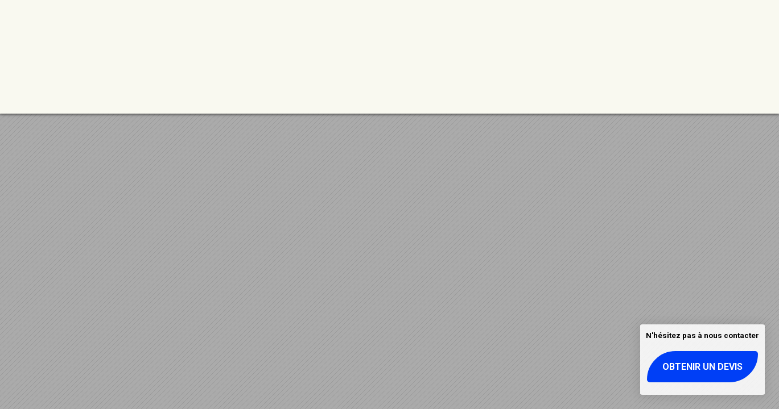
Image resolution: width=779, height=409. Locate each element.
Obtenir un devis (702, 366)
